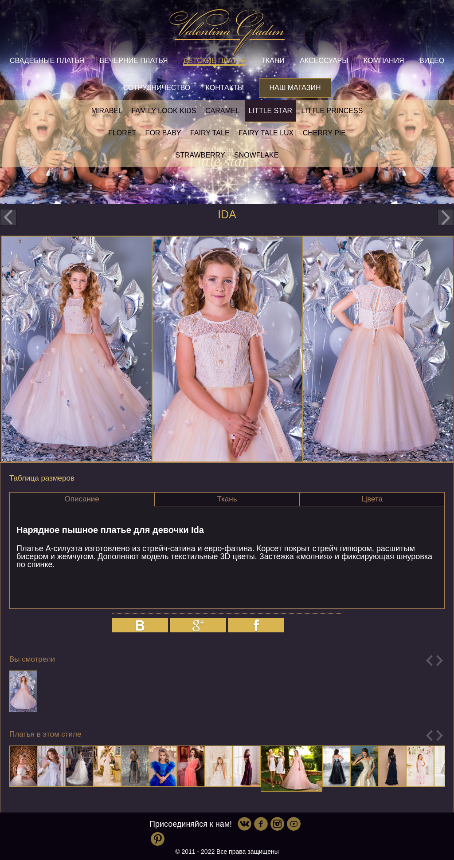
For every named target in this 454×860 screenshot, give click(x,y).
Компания (384, 60)
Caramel (222, 110)
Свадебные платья (47, 60)
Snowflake (256, 155)
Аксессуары (324, 60)
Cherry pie (324, 133)
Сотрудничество (156, 87)
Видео (431, 60)
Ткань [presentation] (227, 499)
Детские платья (214, 60)
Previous (429, 660)
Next (439, 660)
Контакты (225, 87)
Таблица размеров (41, 478)
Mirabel (106, 110)
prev (8, 217)
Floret (122, 133)
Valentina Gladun (227, 33)
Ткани (273, 60)
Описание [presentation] (82, 499)
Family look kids (163, 110)
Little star (270, 110)
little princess (332, 110)
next (445, 217)
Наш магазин (295, 87)
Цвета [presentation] (372, 499)
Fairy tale (210, 133)
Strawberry (200, 155)
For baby (163, 133)
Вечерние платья (134, 60)
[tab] (81, 499)
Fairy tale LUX (266, 133)
